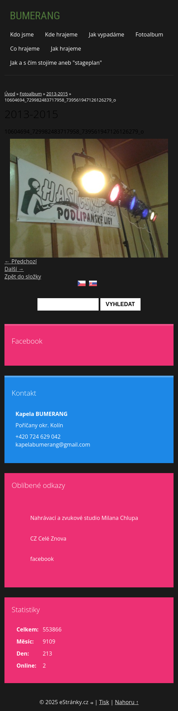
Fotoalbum (149, 34)
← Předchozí (20, 261)
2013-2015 (57, 94)
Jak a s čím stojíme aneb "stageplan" (56, 62)
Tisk (104, 702)
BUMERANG (35, 15)
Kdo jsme (22, 34)
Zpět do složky (22, 276)
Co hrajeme (25, 48)
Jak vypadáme (106, 34)
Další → (14, 269)
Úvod (9, 94)
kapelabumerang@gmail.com (52, 444)
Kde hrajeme (61, 34)
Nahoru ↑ (126, 702)
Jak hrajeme (66, 48)
